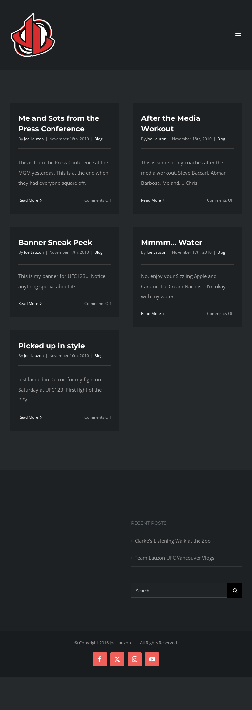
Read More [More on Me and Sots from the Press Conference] (28, 200)
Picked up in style (51, 345)
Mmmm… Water (171, 242)
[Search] (234, 590)
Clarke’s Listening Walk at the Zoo (173, 540)
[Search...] (179, 590)
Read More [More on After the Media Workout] (151, 200)
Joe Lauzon (34, 138)
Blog (98, 138)
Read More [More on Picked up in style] (28, 417)
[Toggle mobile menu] (238, 34)
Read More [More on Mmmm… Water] (151, 313)
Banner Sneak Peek (55, 242)
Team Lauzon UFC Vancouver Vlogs (174, 557)
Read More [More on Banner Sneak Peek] (28, 303)
